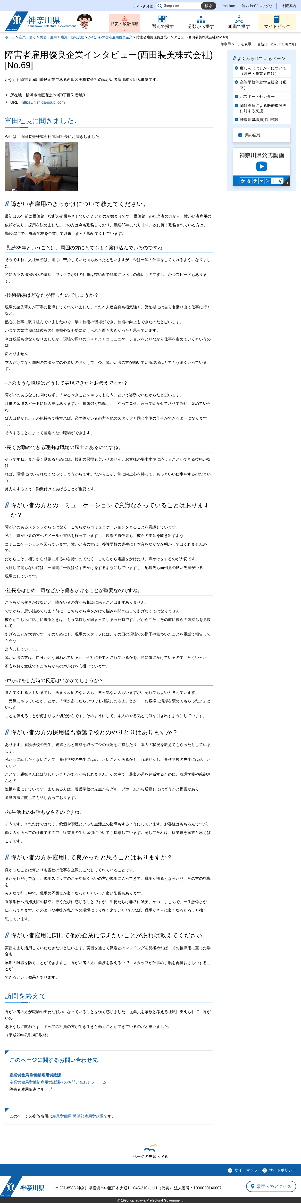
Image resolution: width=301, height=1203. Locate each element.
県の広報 (253, 135)
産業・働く (27, 37)
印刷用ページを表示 (236, 44)
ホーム (10, 37)
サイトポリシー (282, 1170)
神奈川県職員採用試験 (259, 120)
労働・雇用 (48, 37)
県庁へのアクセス (273, 1186)
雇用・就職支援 (72, 37)
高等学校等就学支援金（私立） (263, 85)
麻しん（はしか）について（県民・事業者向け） (263, 71)
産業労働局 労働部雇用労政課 (35, 1075)
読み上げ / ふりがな (257, 6)
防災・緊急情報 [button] (124, 24)
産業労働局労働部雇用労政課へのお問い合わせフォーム (58, 1082)
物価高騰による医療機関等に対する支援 (263, 108)
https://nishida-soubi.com (43, 102)
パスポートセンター (257, 96)
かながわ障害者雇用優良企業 (110, 37)
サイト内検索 (143, 6)
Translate (228, 6)
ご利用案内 (287, 6)
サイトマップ (246, 1170)
